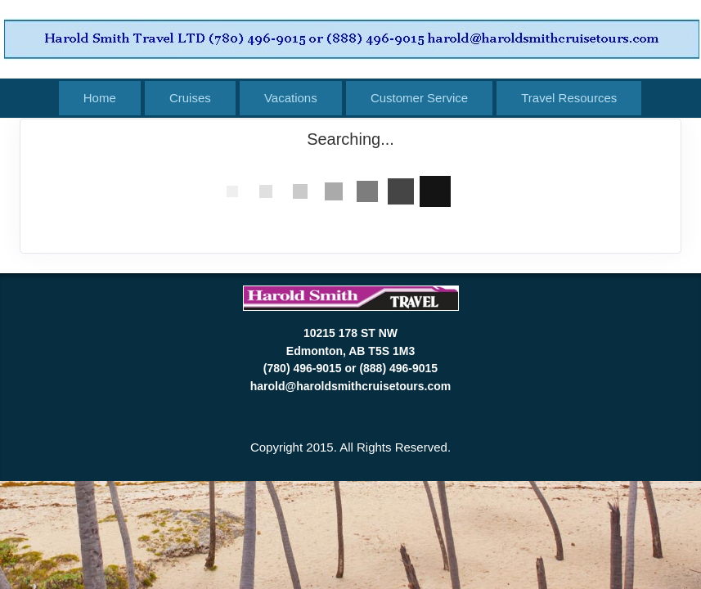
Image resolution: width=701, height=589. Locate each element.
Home (99, 98)
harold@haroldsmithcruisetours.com (350, 386)
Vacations (290, 98)
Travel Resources (569, 98)
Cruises (190, 98)
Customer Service (419, 98)
